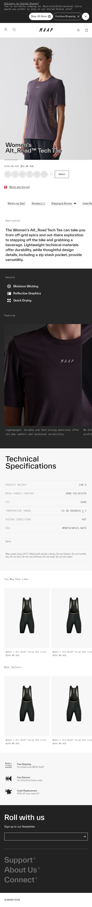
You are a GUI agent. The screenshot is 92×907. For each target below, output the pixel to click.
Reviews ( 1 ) (38, 203)
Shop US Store (41, 16)
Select (62, 174)
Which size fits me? (19, 187)
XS (37, 174)
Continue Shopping (67, 16)
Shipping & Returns (63, 203)
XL (7, 174)
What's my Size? (16, 203)
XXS (44, 174)
